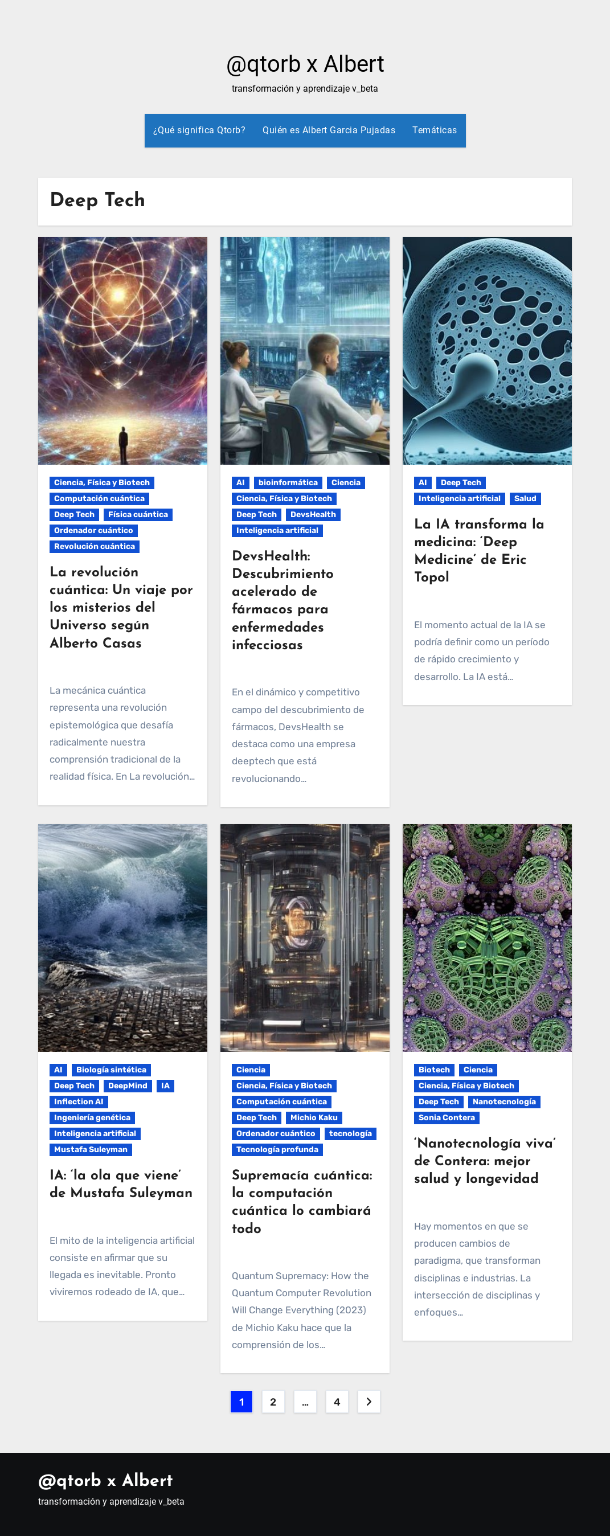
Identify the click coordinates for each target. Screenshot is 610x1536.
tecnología (350, 1133)
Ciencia (346, 483)
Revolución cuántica (94, 546)
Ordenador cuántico (93, 530)
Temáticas (434, 130)
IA (165, 1086)
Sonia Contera (447, 1118)
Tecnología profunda (277, 1149)
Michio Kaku (314, 1118)
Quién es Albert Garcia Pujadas (329, 130)
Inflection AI (79, 1102)
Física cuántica (138, 514)
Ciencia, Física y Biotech (102, 483)
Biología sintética (111, 1070)
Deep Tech (74, 514)
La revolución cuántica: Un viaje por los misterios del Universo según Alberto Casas (121, 608)
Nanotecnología (504, 1102)
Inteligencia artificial (277, 530)
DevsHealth (313, 514)
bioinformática (288, 483)
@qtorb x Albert (305, 64)
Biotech (434, 1070)
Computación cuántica (99, 498)
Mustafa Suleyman (91, 1149)
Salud (525, 498)
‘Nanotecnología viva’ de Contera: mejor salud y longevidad (485, 1161)
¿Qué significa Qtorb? (199, 130)
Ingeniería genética (92, 1118)
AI (240, 483)
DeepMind (128, 1086)
